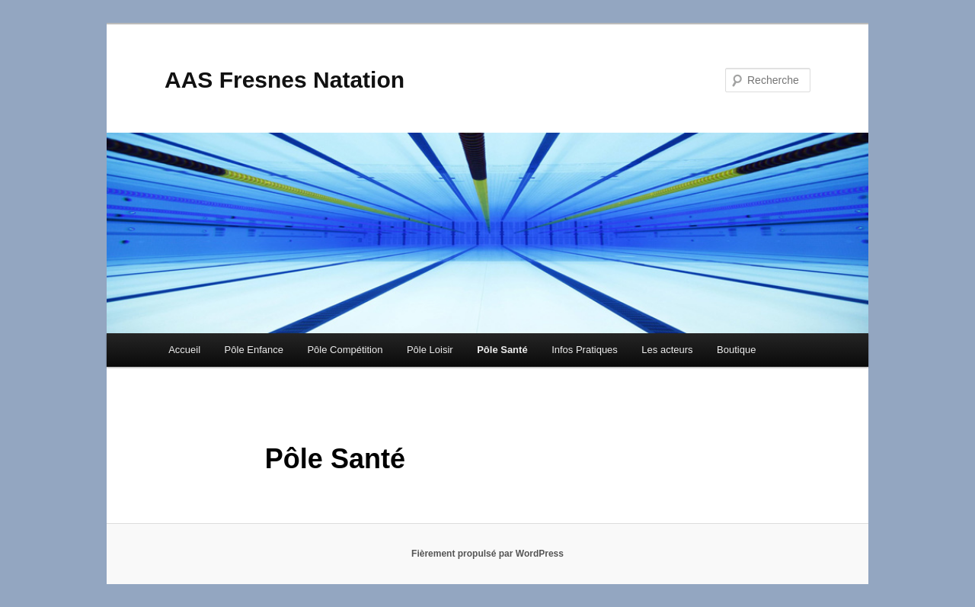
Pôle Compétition (344, 349)
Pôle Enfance (254, 349)
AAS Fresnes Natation (284, 79)
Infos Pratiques (584, 349)
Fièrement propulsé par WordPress (487, 553)
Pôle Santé (502, 349)
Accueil (184, 349)
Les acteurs (666, 349)
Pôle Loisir (430, 349)
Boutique (736, 349)
